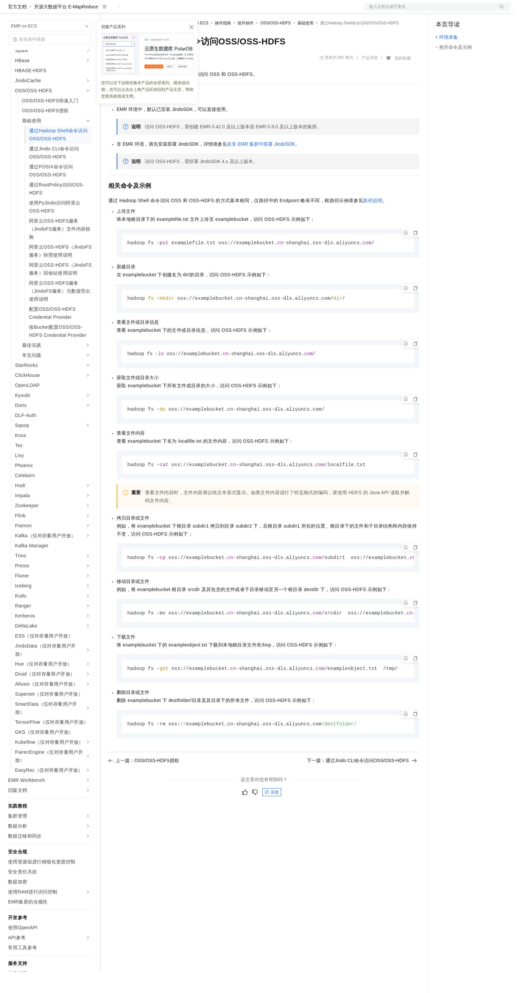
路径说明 (372, 222)
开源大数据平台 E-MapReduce (66, 28)
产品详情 (370, 79)
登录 (500, 10)
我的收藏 (403, 79)
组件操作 (246, 44)
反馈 (272, 816)
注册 (475, 10)
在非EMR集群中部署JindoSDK (261, 165)
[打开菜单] (10, 10)
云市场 (163, 10)
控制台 (459, 10)
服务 (197, 10)
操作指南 (223, 44)
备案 (443, 10)
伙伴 (181, 10)
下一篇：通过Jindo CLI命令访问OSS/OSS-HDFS (362, 785)
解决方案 (107, 10)
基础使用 (305, 44)
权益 (128, 10)
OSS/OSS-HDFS (275, 44)
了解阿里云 (220, 10)
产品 (87, 10)
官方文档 (17, 28)
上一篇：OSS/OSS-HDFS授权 (143, 785)
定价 (144, 10)
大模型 (68, 10)
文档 (429, 10)
